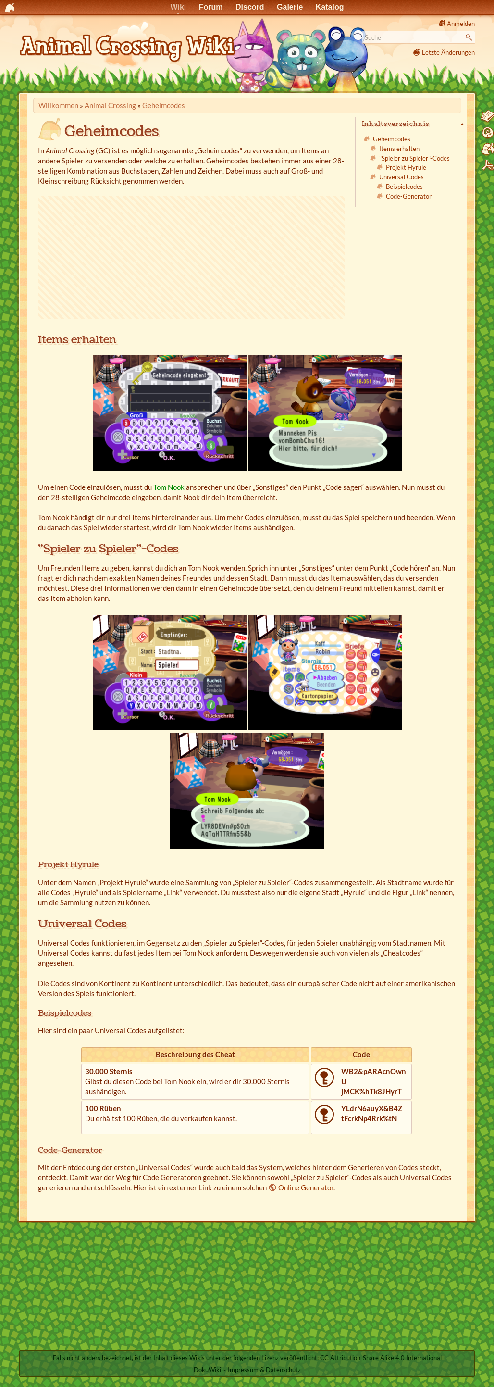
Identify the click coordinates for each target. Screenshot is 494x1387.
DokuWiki (207, 1370)
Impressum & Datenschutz (264, 1370)
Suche (470, 37)
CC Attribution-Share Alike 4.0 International (381, 1358)
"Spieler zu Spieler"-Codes (414, 158)
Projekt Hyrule (406, 167)
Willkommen (58, 105)
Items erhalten (399, 148)
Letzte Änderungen (448, 52)
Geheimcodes (163, 105)
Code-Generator (409, 196)
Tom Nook (169, 487)
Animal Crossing (110, 105)
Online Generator (305, 1187)
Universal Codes (401, 177)
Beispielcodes (404, 186)
